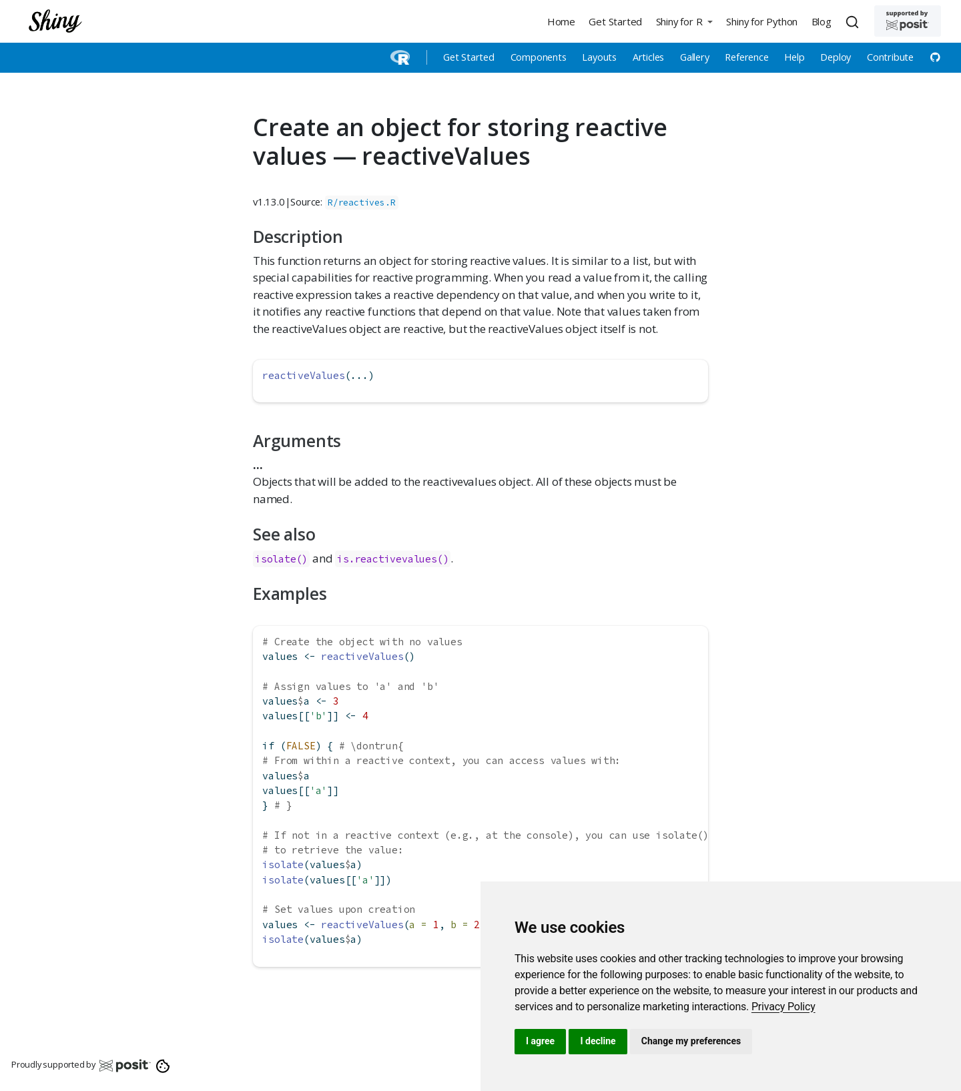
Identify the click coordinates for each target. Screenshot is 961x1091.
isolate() (281, 559)
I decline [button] (597, 1041)
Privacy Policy (783, 1006)
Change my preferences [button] (691, 1041)
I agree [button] (540, 1041)
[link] (783, 1006)
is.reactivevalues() (392, 559)
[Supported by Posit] (907, 21)
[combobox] (854, 21)
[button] (684, 21)
